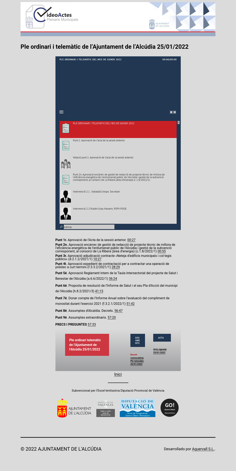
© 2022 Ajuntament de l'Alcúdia (61, 449)
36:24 (113, 279)
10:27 (97, 259)
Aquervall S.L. (203, 449)
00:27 (131, 240)
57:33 (92, 324)
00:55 (162, 251)
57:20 (112, 317)
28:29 (116, 267)
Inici (118, 374)
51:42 (131, 304)
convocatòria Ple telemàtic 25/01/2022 (137, 361)
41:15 (99, 291)
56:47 (118, 311)
